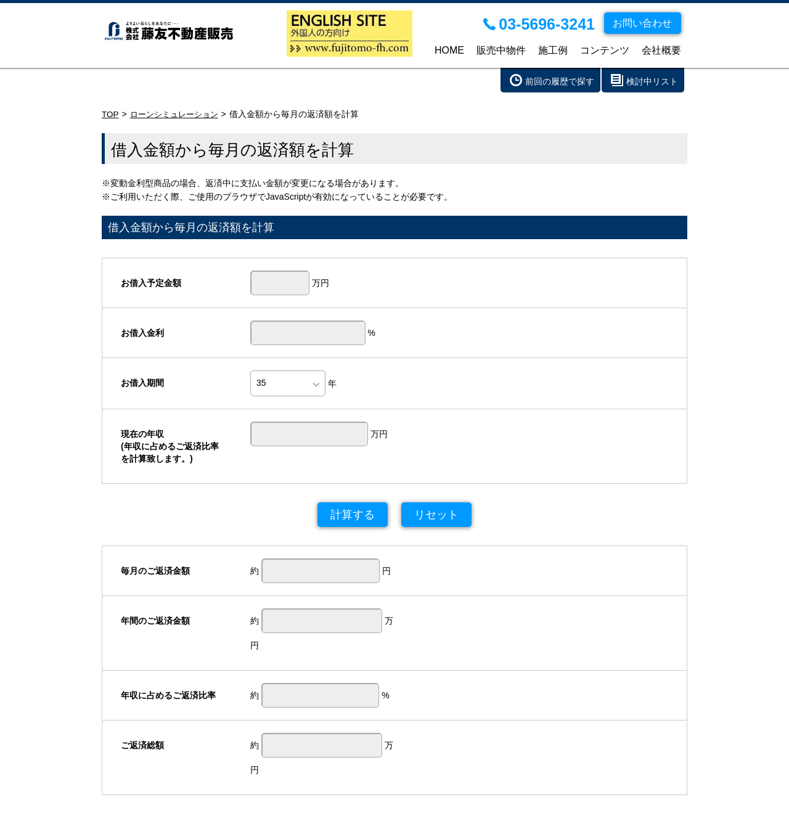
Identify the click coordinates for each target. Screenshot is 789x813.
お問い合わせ (365, 798)
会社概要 (661, 50)
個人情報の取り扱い (442, 798)
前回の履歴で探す (559, 81)
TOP (111, 114)
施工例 (553, 50)
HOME (449, 50)
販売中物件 (501, 50)
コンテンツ (604, 50)
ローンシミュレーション (178, 114)
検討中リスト (652, 81)
